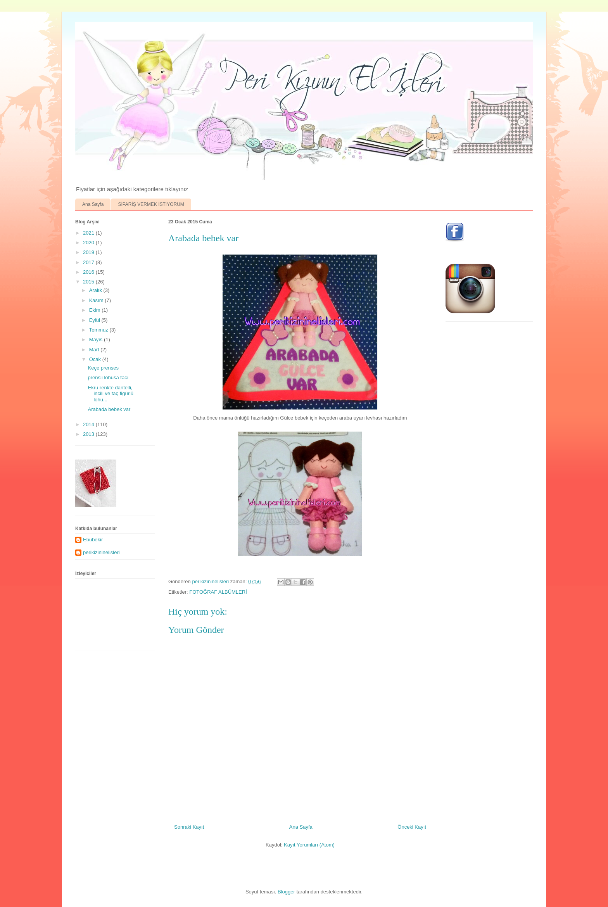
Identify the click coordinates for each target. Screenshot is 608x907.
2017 (89, 262)
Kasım (97, 300)
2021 (89, 233)
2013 (89, 434)
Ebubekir (93, 539)
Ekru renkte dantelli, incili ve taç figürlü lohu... (110, 394)
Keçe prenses (103, 368)
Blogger (286, 892)
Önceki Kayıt (411, 827)
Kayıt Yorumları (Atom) (309, 845)
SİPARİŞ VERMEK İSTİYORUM (151, 204)
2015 (89, 282)
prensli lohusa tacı (108, 377)
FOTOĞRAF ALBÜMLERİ (218, 592)
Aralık (96, 290)
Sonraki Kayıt (189, 827)
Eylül (95, 320)
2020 (89, 242)
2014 (89, 424)
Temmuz (99, 330)
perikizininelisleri (101, 552)
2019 (89, 252)
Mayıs (96, 339)
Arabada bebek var (109, 409)
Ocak (95, 359)
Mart (95, 349)
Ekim (95, 310)
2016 (89, 272)
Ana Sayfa (93, 204)
